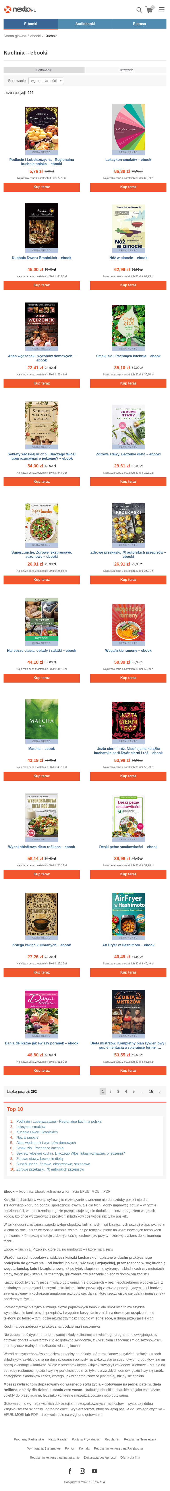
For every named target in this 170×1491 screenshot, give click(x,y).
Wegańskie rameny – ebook (128, 650)
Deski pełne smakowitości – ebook (128, 847)
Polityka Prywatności (86, 1439)
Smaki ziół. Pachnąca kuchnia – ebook (128, 356)
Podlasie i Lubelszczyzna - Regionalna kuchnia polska (58, 1121)
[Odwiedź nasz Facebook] (69, 1471)
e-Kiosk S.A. (97, 1482)
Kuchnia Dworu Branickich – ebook (41, 258)
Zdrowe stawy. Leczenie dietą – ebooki (128, 454)
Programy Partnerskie (29, 1439)
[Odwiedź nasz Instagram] (82, 1471)
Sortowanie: (17, 81)
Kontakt (84, 1448)
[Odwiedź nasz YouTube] (94, 1471)
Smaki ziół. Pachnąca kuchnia (40, 1148)
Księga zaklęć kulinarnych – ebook (41, 945)
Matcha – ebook (41, 749)
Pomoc (70, 1448)
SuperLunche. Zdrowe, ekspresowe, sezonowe (53, 1164)
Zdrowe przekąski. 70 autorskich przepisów (50, 1169)
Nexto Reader (57, 1439)
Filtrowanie (125, 70)
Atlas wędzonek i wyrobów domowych (46, 1143)
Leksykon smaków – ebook (128, 160)
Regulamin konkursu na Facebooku (118, 1448)
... (142, 1091)
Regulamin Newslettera (140, 1439)
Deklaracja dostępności (100, 1457)
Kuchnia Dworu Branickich (37, 1132)
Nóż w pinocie (27, 1137)
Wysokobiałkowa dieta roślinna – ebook (41, 847)
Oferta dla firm (130, 1457)
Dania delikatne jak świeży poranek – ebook (41, 1043)
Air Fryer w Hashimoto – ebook (128, 945)
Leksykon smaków (30, 1127)
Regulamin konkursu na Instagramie (54, 1457)
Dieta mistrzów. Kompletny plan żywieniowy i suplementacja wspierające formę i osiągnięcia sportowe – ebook (128, 1047)
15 (151, 1091)
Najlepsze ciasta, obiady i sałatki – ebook (41, 650)
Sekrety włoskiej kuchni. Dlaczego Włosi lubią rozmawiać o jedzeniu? (70, 1153)
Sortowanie (44, 70)
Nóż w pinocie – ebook (128, 258)
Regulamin (112, 1439)
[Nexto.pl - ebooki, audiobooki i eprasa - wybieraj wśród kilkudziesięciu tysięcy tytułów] (20, 9)
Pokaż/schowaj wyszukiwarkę (139, 10)
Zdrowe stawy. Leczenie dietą (39, 1159)
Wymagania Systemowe (43, 1448)
